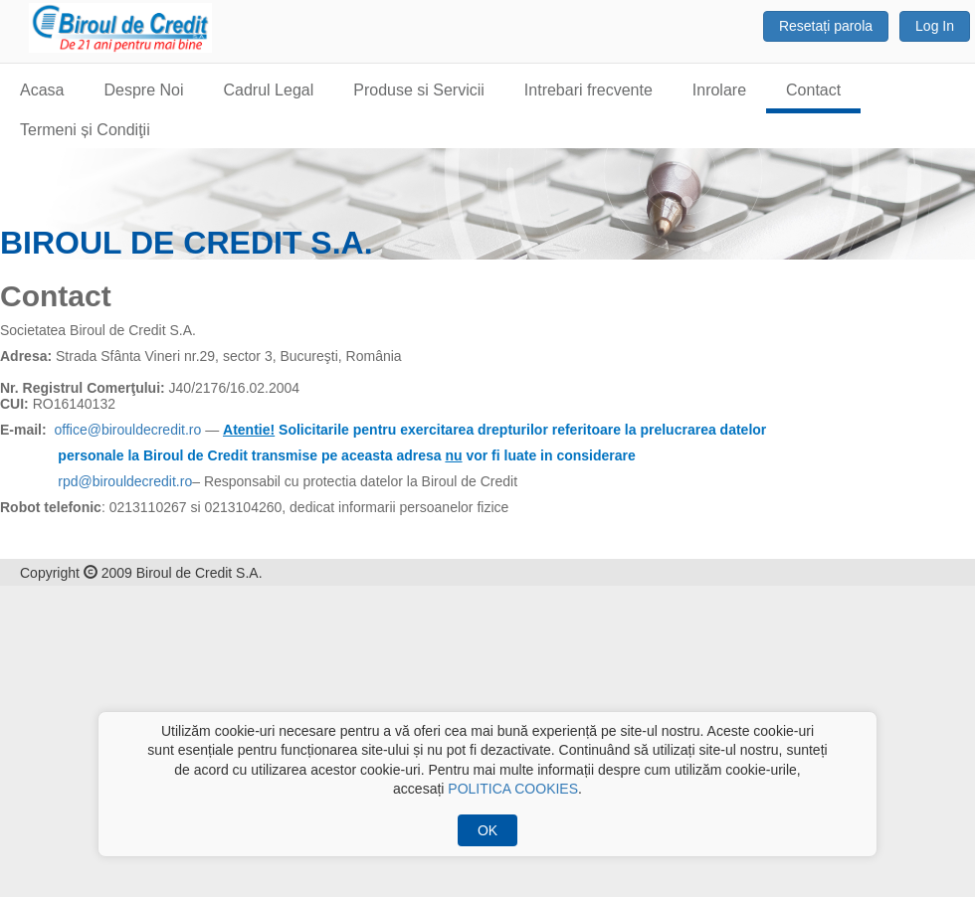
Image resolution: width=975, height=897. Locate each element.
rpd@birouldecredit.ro (125, 481)
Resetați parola (826, 26)
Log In (934, 26)
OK (487, 830)
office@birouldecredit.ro (127, 430)
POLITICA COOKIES (513, 789)
